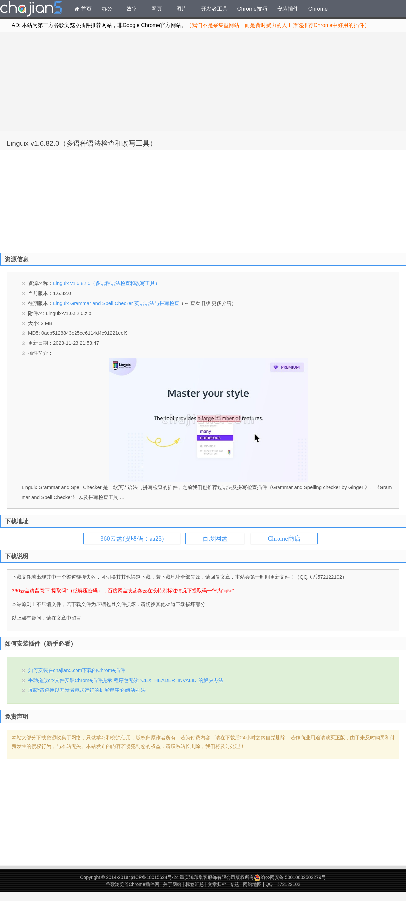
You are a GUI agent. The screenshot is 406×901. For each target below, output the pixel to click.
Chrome (318, 9)
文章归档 (217, 884)
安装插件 (287, 9)
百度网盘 (215, 538)
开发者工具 (214, 9)
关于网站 (172, 884)
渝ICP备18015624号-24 (153, 877)
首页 (83, 9)
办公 (107, 9)
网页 (156, 9)
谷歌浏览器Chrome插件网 (132, 884)
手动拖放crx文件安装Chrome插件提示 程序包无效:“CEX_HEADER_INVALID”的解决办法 (125, 680)
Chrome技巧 (252, 9)
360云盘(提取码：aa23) (132, 538)
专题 (234, 884)
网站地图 (252, 884)
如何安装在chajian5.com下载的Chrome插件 (76, 670)
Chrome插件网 (31, 9)
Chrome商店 (284, 538)
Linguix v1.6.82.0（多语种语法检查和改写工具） (82, 143)
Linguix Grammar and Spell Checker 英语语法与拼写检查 (116, 303)
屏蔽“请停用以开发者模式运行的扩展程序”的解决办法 (87, 690)
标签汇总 (194, 884)
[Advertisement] (203, 81)
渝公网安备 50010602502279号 (290, 877)
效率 (132, 9)
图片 (181, 9)
